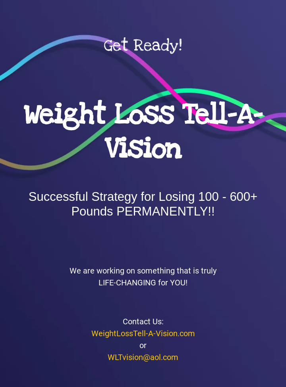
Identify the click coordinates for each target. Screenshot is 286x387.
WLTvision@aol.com (143, 357)
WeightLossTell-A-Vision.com (143, 333)
